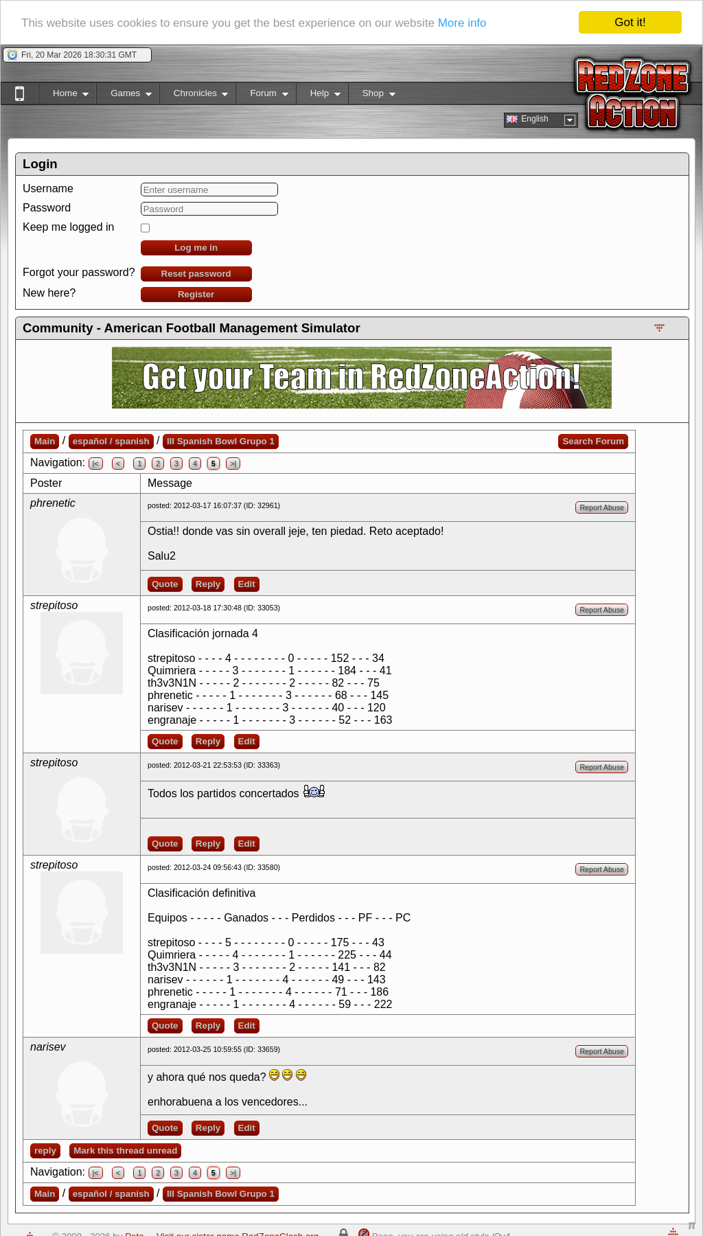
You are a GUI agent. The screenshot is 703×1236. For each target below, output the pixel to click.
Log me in (196, 247)
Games (124, 96)
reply (45, 1150)
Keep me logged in (68, 227)
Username (48, 188)
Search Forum (593, 441)
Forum (261, 96)
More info (462, 22)
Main (44, 441)
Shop (371, 96)
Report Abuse (601, 507)
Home (63, 96)
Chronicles (194, 96)
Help (318, 96)
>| (233, 463)
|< (96, 463)
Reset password (196, 273)
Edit (246, 584)
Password (47, 208)
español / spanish (111, 441)
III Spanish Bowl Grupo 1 (221, 441)
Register (196, 294)
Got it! (629, 22)
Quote (165, 584)
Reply (208, 584)
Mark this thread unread (125, 1150)
